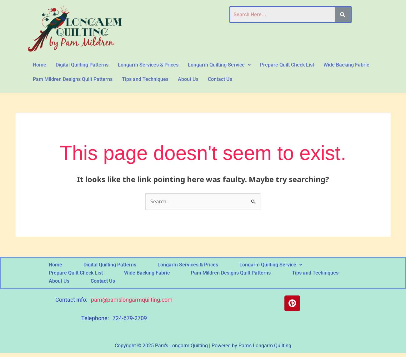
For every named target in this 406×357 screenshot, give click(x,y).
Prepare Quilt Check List (287, 65)
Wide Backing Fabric (346, 65)
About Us (188, 79)
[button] (219, 65)
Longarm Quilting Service (219, 65)
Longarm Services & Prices (148, 65)
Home (39, 65)
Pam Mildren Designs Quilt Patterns (73, 79)
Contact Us (220, 79)
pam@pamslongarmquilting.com (132, 299)
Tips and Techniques (145, 79)
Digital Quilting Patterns (82, 65)
